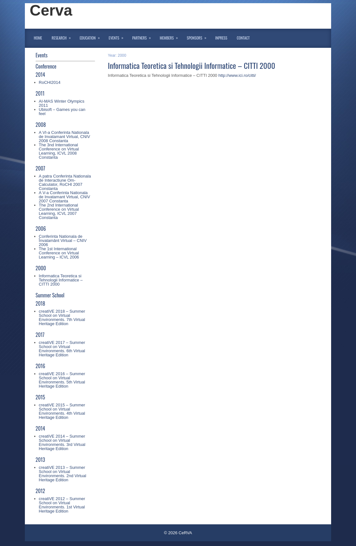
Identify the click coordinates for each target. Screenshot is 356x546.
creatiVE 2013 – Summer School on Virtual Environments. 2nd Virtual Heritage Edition (62, 473)
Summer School (50, 295)
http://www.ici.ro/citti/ (237, 75)
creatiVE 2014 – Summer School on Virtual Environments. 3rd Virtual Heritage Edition (62, 442)
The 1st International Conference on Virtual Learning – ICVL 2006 (59, 252)
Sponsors (199, 36)
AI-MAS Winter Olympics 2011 (62, 103)
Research (63, 36)
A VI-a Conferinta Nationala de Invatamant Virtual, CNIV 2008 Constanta (64, 136)
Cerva (51, 10)
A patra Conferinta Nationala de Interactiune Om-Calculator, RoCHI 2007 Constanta (65, 182)
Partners (143, 36)
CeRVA (185, 532)
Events (118, 36)
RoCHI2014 (50, 82)
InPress (221, 37)
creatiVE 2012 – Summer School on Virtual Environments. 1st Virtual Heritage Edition (62, 504)
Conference (46, 66)
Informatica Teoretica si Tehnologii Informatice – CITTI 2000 (61, 280)
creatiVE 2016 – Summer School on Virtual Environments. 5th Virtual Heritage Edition (62, 380)
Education (92, 36)
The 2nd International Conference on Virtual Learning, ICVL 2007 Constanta (59, 211)
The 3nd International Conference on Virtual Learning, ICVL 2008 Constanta (59, 151)
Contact (243, 37)
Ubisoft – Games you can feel (62, 111)
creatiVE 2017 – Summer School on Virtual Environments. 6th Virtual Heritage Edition (62, 348)
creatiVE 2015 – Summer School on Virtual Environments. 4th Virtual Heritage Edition (62, 411)
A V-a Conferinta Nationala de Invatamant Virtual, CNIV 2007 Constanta (64, 196)
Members (171, 36)
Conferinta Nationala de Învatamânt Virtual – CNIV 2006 (63, 240)
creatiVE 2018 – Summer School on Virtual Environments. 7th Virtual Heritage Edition (62, 317)
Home (38, 37)
